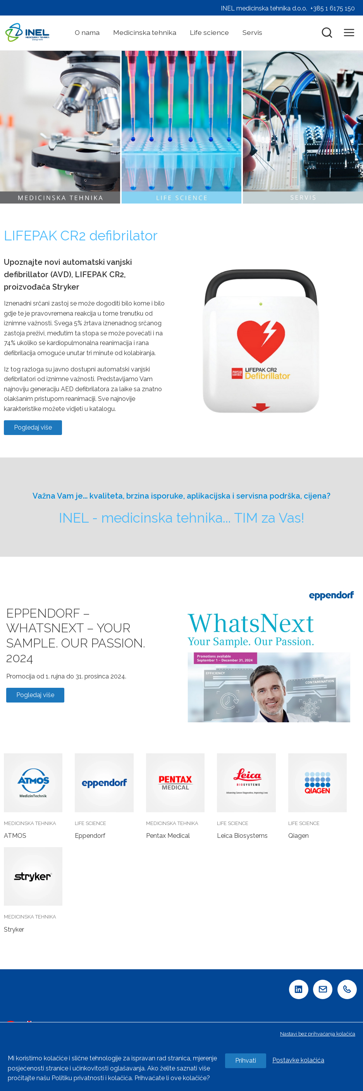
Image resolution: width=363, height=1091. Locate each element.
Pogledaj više (33, 427)
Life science (209, 32)
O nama (87, 32)
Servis (252, 32)
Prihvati (245, 1060)
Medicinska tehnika (144, 32)
